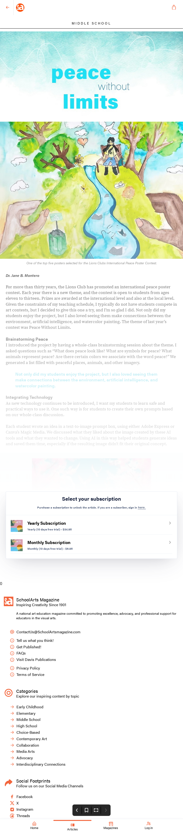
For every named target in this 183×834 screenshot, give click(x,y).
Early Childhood (26, 706)
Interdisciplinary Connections (38, 764)
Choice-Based (25, 732)
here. (142, 507)
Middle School (25, 719)
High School (23, 726)
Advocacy (21, 757)
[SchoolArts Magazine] (90, 7)
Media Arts (22, 751)
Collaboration (24, 745)
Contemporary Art (28, 738)
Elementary (23, 713)
